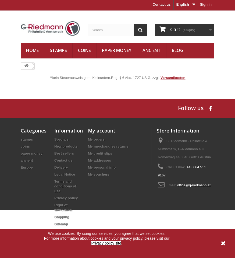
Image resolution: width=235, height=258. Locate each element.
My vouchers (98, 174)
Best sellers (64, 153)
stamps (58, 50)
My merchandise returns (108, 146)
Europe (27, 167)
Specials (61, 139)
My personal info (102, 167)
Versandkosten (173, 78)
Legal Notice (64, 174)
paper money (116, 50)
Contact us (162, 4)
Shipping (61, 217)
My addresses (99, 160)
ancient (152, 50)
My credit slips (100, 153)
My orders (96, 139)
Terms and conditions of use (65, 186)
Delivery (61, 167)
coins (84, 50)
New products (65, 146)
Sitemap (61, 224)
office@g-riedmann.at (194, 185)
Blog (177, 50)
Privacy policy (66, 198)
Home (32, 50)
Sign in (206, 4)
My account (101, 130)
